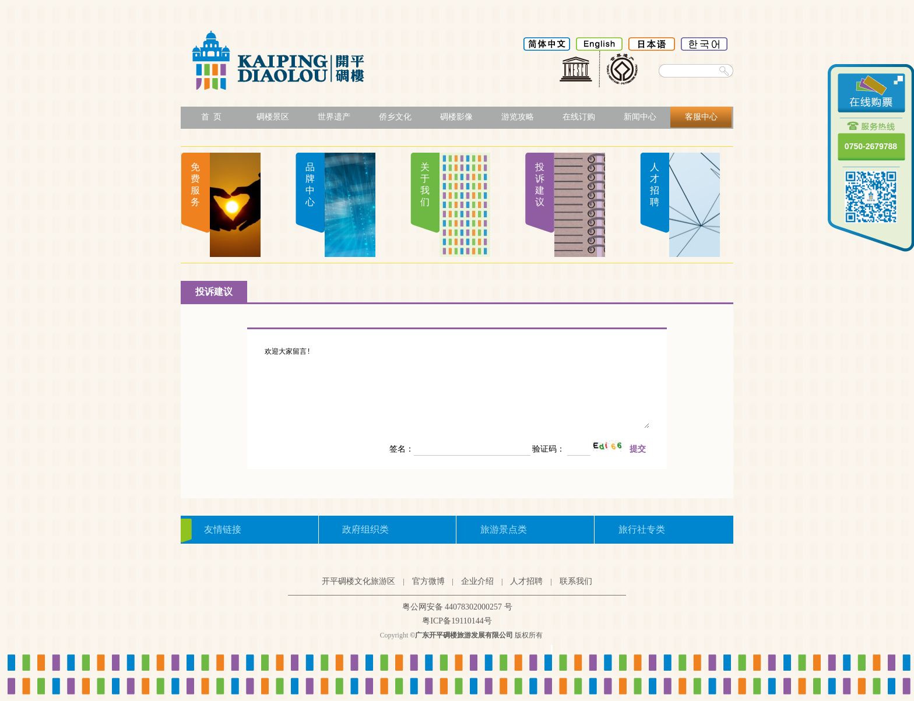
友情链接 (222, 529)
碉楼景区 (272, 116)
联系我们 (576, 581)
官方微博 (428, 581)
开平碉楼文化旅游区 (358, 581)
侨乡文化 (395, 116)
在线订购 (579, 116)
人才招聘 (654, 184)
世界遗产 (334, 116)
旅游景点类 (503, 529)
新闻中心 (640, 116)
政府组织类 (365, 529)
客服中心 (701, 116)
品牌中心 (310, 184)
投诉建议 (539, 184)
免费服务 (195, 184)
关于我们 (425, 184)
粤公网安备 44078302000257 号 (457, 607)
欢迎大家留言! (457, 387)
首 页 (211, 116)
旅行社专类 (641, 529)
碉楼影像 (456, 116)
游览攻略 (517, 116)
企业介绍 (477, 581)
